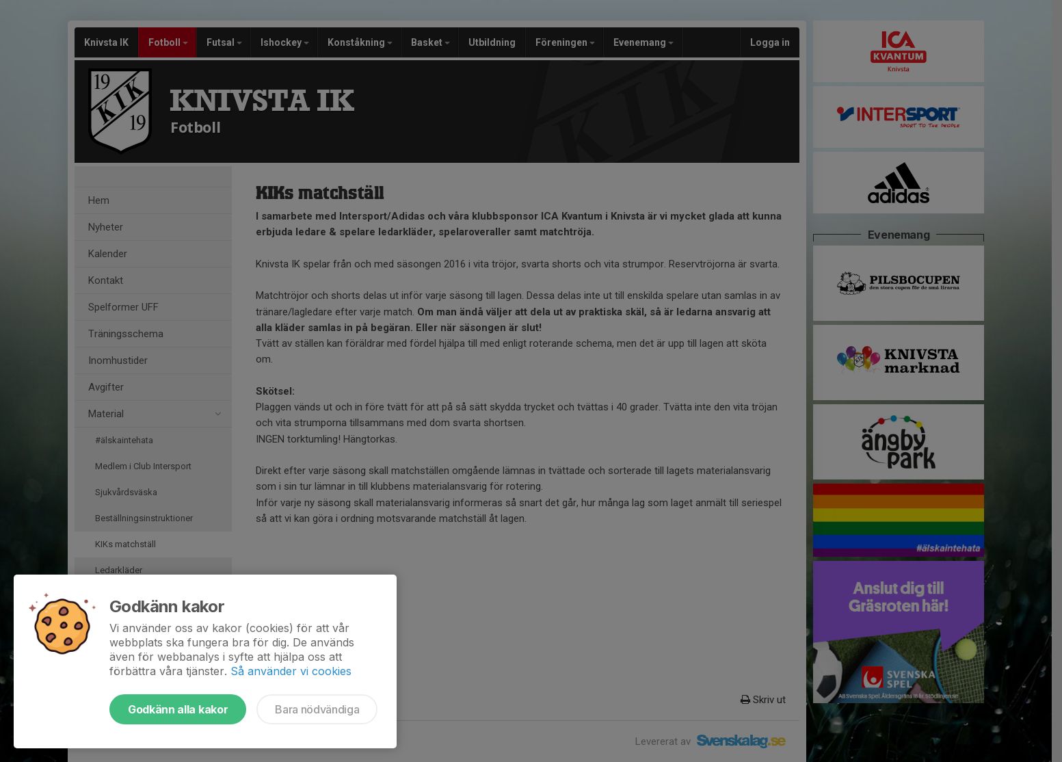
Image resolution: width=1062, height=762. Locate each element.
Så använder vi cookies (290, 671)
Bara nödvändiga (317, 709)
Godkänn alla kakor (178, 709)
